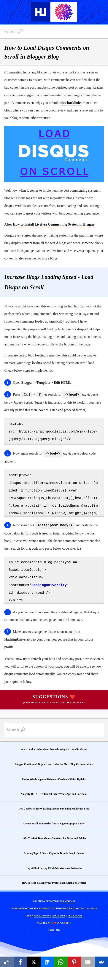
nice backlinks (70, 103)
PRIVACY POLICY (42, 914)
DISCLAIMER (58, 914)
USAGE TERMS (75, 914)
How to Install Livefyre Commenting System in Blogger (54, 224)
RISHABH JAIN (67, 900)
